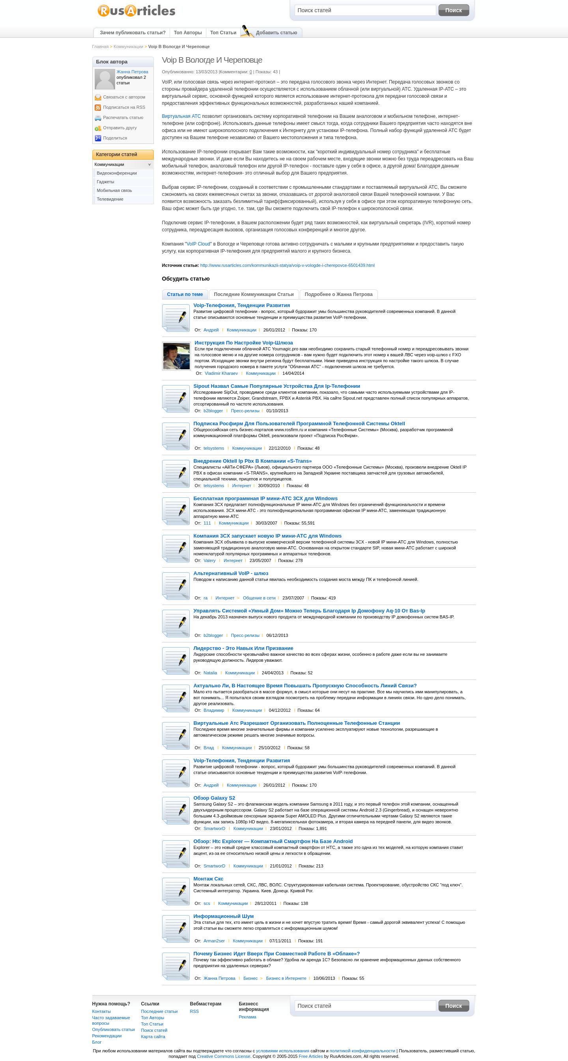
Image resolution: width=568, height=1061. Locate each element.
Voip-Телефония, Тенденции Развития (242, 305)
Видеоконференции (117, 173)
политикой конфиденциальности (362, 1050)
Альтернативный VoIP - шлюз (231, 573)
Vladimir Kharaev (221, 373)
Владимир (214, 710)
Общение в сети (259, 598)
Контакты (101, 1011)
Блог (97, 1042)
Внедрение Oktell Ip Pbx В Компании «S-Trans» (253, 461)
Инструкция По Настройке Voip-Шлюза (244, 343)
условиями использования (282, 1050)
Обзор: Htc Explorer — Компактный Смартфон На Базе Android (273, 841)
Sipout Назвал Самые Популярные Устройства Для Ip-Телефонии (277, 386)
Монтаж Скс (209, 879)
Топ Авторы (188, 32)
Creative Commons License (223, 1056)
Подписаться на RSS (124, 107)
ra (205, 598)
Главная (100, 46)
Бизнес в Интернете (286, 978)
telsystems (214, 448)
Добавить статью (276, 32)
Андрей (211, 330)
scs (207, 903)
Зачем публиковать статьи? (133, 32)
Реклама (247, 1016)
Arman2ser (214, 940)
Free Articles (311, 1056)
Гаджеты (105, 181)
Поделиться (115, 138)
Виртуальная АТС (181, 116)
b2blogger (213, 410)
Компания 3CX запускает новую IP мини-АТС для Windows (268, 536)
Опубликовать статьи (113, 1029)
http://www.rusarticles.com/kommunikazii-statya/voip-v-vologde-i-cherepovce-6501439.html (287, 265)
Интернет (241, 485)
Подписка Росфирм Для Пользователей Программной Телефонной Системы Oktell (299, 423)
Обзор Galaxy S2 (214, 798)
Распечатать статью (123, 117)
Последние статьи (159, 1011)
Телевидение (110, 199)
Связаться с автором (124, 97)
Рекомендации (107, 1035)
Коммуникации (128, 46)
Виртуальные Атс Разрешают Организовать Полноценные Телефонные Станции (297, 723)
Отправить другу (120, 127)
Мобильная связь (114, 190)
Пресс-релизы (245, 410)
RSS (194, 1011)
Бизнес (250, 978)
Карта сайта (153, 1036)
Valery (209, 560)
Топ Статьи (223, 32)
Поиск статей (154, 1030)
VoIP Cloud (198, 244)
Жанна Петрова (219, 978)
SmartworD (214, 828)
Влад (209, 747)
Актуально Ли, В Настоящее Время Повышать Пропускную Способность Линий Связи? (305, 686)
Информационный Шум (224, 916)
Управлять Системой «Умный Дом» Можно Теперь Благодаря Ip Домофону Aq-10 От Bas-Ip (310, 611)
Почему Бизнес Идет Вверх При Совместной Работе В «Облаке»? (277, 954)
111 (207, 523)
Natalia (210, 672)
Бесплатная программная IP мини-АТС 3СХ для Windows (266, 498)
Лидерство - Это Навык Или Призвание (243, 648)
